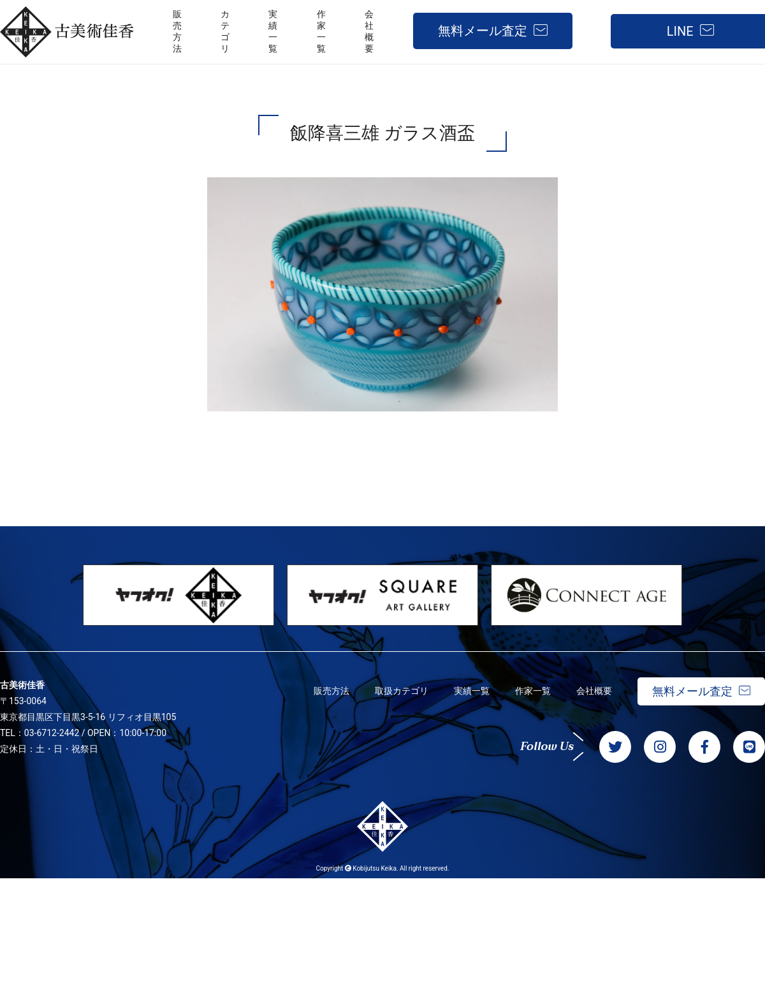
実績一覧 (472, 691)
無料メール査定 (482, 30)
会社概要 (594, 691)
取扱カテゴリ (401, 691)
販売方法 (331, 691)
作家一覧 (533, 691)
